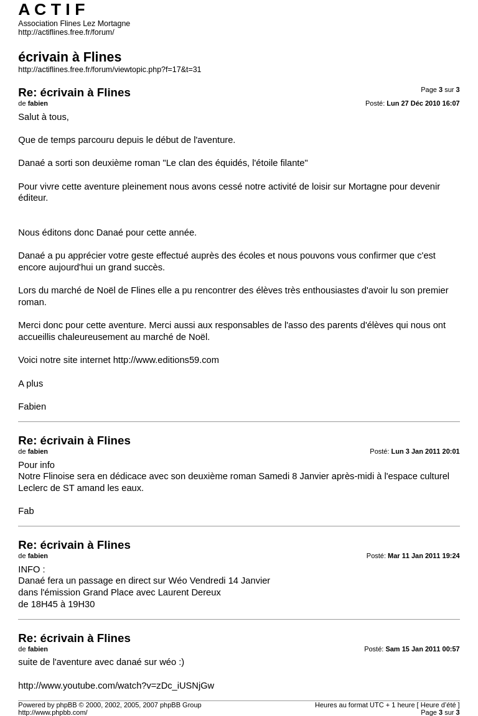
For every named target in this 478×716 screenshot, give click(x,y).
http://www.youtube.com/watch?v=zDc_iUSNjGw (116, 686)
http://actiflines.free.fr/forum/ (66, 32)
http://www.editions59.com (166, 360)
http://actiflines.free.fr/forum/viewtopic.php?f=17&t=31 (109, 69)
